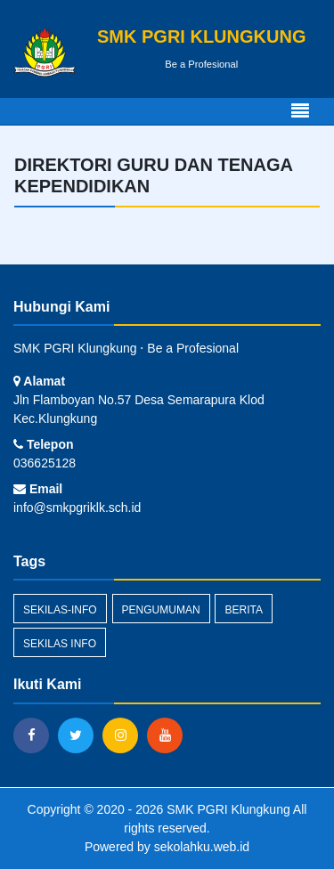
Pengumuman (161, 610)
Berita (243, 610)
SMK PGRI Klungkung (226, 809)
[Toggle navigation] (300, 111)
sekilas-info (60, 610)
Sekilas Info (59, 644)
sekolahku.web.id (201, 847)
